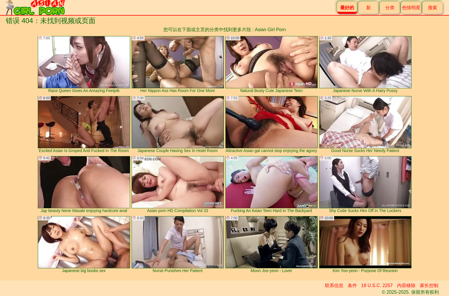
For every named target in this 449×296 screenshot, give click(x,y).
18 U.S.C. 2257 (377, 285)
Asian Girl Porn (270, 29)
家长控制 (429, 285)
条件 (352, 285)
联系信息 (334, 285)
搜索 (432, 7)
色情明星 (411, 7)
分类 (389, 7)
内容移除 (406, 285)
